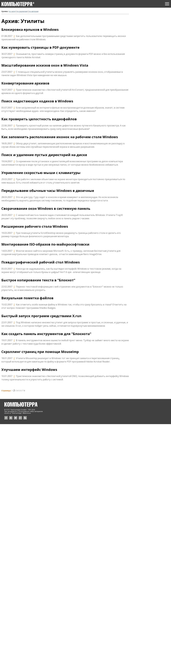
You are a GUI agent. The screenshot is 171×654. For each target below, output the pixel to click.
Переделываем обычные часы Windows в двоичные (47, 190)
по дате (12, 11)
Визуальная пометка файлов (27, 298)
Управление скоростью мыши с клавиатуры (40, 173)
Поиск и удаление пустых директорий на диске (44, 155)
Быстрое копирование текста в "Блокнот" (38, 280)
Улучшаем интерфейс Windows (29, 369)
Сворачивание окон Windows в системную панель (45, 208)
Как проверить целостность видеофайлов (39, 119)
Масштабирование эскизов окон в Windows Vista (44, 65)
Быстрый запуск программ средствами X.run (41, 316)
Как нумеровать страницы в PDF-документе (40, 47)
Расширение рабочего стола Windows (34, 226)
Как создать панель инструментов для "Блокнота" (46, 334)
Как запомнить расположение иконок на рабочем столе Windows (59, 137)
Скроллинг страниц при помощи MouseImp (40, 352)
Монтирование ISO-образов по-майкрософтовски (45, 244)
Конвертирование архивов (25, 83)
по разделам (22, 11)
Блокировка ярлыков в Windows (30, 29)
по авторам (33, 11)
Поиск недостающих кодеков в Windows (37, 101)
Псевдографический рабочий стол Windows (40, 262)
